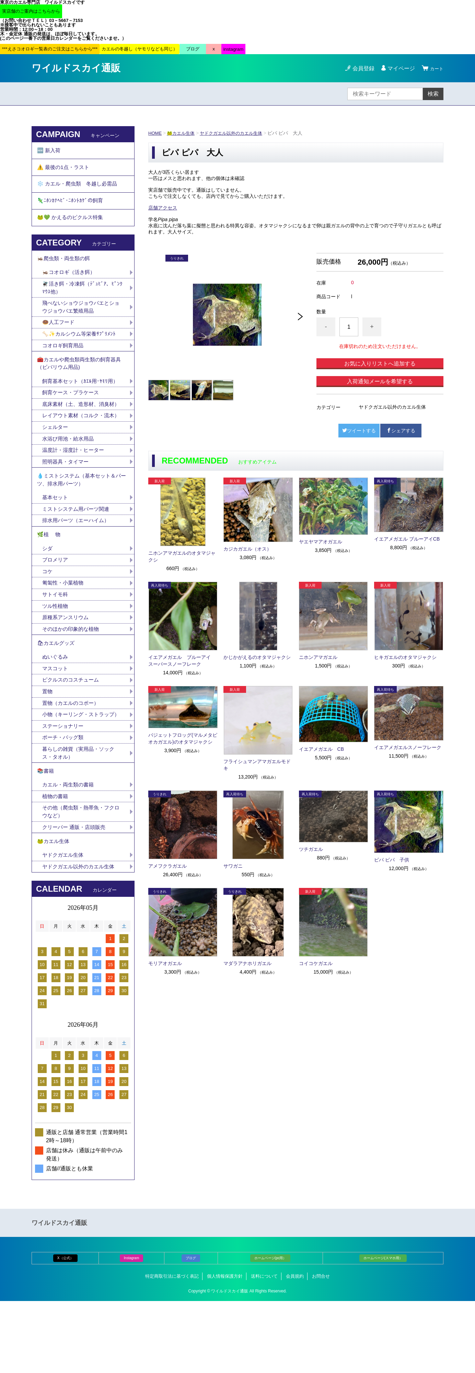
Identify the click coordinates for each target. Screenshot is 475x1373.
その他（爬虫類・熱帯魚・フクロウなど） (80, 879)
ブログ (191, 1330)
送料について (264, 1348)
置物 (47, 744)
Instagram (131, 1330)
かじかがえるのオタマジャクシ (257, 657)
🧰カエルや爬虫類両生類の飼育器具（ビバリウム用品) (81, 381)
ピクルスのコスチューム (72, 732)
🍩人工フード (59, 337)
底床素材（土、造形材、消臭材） (78, 428)
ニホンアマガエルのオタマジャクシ (182, 556)
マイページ (398, 68)
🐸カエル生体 (183, 133)
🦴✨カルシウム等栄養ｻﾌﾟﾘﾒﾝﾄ (80, 349)
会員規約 (295, 1348)
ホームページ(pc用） (270, 1330)
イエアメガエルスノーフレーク (407, 747)
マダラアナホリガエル (247, 963)
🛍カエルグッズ (57, 693)
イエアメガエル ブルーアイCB (407, 539)
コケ (50, 618)
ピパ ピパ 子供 (391, 860)
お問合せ (321, 1348)
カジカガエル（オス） (247, 549)
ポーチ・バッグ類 (64, 801)
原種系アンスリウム (67, 666)
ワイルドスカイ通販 (76, 68)
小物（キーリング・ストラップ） (78, 773)
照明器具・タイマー (67, 501)
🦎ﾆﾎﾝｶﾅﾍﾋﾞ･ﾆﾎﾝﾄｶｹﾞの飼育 (70, 208)
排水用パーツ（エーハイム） (78, 563)
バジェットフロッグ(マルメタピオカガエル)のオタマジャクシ (182, 738)
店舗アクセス (162, 207)
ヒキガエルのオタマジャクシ (405, 657)
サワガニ (233, 866)
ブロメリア (58, 606)
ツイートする (359, 430)
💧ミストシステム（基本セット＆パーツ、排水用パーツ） (81, 520)
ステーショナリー (64, 789)
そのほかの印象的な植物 (72, 678)
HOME (155, 133)
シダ (50, 594)
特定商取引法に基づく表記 (172, 1348)
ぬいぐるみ (56, 708)
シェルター (58, 465)
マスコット (56, 720)
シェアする (400, 430)
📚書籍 (46, 836)
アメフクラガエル (167, 866)
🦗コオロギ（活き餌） (70, 285)
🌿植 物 (49, 579)
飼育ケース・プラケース (72, 412)
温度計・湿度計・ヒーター (75, 489)
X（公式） (65, 1330)
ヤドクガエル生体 (64, 926)
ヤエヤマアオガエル (320, 541)
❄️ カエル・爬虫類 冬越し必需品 (79, 189)
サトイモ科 (56, 642)
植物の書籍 (58, 863)
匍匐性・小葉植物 (64, 630)
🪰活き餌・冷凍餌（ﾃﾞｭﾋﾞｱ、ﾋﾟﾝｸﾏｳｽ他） (82, 301)
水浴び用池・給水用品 (72, 477)
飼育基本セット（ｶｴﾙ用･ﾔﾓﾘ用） (82, 400)
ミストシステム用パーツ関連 (80, 551)
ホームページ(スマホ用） (382, 1330)
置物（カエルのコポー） (72, 756)
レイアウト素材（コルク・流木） (78, 449)
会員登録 (360, 68)
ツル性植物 (56, 654)
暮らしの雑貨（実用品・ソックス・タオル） (80, 817)
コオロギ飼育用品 (64, 361)
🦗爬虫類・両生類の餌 (65, 270)
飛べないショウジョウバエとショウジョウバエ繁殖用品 (80, 321)
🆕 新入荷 (49, 151)
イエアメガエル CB (321, 749)
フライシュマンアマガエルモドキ (257, 765)
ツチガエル (311, 849)
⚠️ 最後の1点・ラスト (64, 170)
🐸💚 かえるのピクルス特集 (72, 227)
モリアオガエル (165, 963)
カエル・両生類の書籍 (69, 851)
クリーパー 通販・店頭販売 (75, 896)
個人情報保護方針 (225, 1348)
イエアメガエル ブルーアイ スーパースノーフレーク (182, 660)
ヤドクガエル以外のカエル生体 (236, 133)
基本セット (58, 539)
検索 (433, 94)
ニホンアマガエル (318, 657)
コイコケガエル (316, 963)
